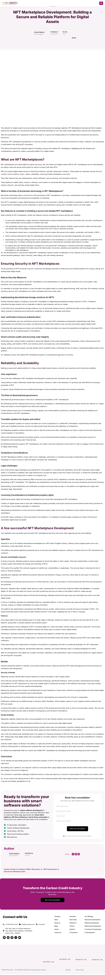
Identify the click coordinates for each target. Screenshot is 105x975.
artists (81, 142)
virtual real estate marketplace (51, 174)
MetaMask (86, 588)
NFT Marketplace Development (80, 128)
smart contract (45, 232)
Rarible (4, 661)
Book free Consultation (77, 829)
